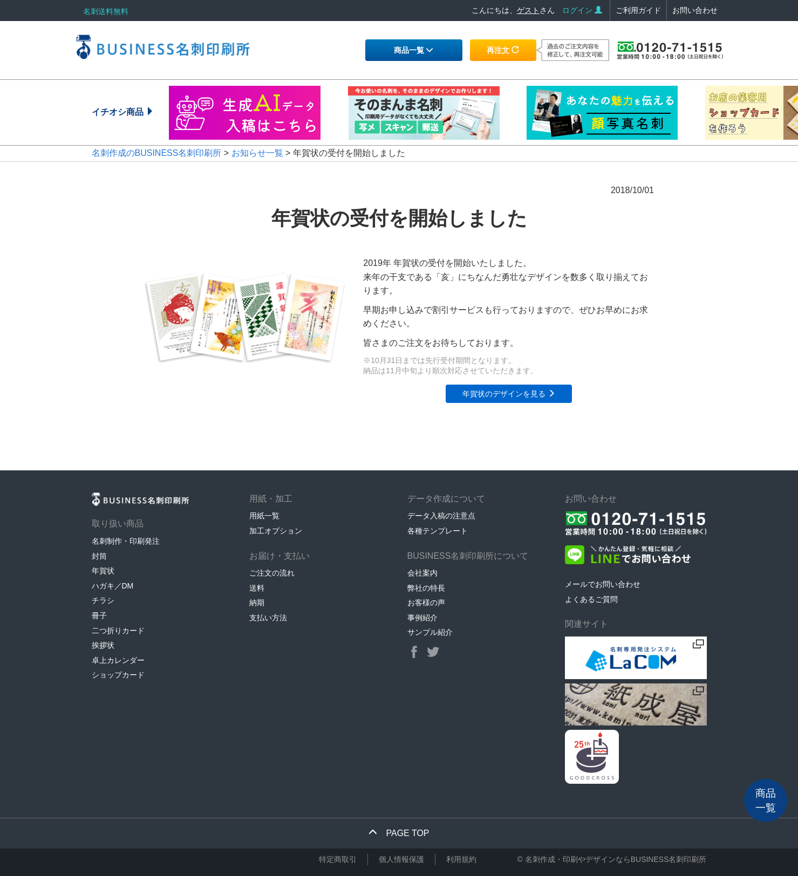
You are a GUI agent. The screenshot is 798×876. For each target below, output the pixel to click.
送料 (256, 588)
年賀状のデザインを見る (508, 393)
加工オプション (275, 530)
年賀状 (103, 570)
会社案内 (422, 573)
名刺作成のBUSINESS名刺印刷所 (157, 153)
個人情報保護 (401, 859)
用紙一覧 (264, 515)
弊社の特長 (426, 588)
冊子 (99, 615)
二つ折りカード (118, 630)
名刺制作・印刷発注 (126, 541)
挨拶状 (103, 645)
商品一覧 (414, 50)
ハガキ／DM (113, 585)
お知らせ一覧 (257, 153)
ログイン (582, 10)
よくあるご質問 (591, 599)
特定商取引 (338, 859)
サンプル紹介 (430, 632)
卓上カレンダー (118, 660)
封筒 (99, 556)
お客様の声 (426, 602)
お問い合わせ (695, 10)
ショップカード (118, 674)
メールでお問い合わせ (602, 584)
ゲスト (528, 10)
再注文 (503, 50)
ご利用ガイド (638, 10)
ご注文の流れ (272, 573)
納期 (256, 602)
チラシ (103, 600)
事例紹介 (422, 617)
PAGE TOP (399, 833)
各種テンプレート (437, 530)
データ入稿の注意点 (441, 515)
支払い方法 (268, 617)
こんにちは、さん (513, 10)
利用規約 (461, 859)
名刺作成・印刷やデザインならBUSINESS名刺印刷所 (616, 859)
